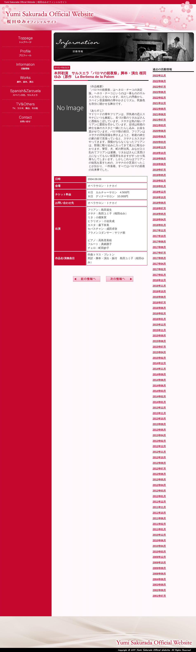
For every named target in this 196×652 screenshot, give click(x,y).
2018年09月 (159, 202)
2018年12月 (159, 191)
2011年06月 (159, 518)
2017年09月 (159, 241)
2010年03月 (159, 551)
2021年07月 (159, 119)
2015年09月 (159, 335)
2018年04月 (159, 219)
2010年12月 (159, 534)
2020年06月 (159, 136)
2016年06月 (159, 307)
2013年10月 (159, 418)
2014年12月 (159, 363)
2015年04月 (159, 352)
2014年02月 (159, 396)
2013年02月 (159, 440)
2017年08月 (159, 247)
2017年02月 (159, 269)
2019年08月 (159, 164)
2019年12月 (159, 147)
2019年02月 (159, 180)
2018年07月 (159, 208)
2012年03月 (159, 490)
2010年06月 (159, 540)
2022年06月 (159, 92)
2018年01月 (159, 225)
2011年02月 (159, 524)
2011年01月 (159, 529)
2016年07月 (159, 302)
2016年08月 (159, 297)
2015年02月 (159, 357)
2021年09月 (159, 108)
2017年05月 (159, 258)
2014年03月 (159, 391)
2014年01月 (159, 402)
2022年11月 (159, 75)
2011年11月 (159, 507)
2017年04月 (159, 263)
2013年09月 (159, 424)
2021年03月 (159, 125)
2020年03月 (159, 142)
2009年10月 (159, 562)
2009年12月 (159, 557)
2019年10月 (159, 153)
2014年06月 (159, 385)
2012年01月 (159, 496)
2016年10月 (159, 291)
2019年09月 (159, 158)
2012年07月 (159, 468)
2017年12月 (159, 230)
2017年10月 (159, 236)
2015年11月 (159, 330)
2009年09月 (159, 568)
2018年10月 (159, 197)
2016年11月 (159, 285)
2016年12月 (159, 280)
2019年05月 (159, 175)
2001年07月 (159, 595)
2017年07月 (159, 252)
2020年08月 (159, 130)
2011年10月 (159, 512)
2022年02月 (159, 97)
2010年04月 (159, 546)
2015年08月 (159, 341)
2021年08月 (159, 114)
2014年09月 (159, 374)
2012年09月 (159, 463)
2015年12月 (159, 324)
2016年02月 (159, 313)
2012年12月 (159, 446)
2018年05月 (159, 214)
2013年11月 (159, 413)
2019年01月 (159, 186)
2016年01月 (159, 319)
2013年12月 (159, 407)
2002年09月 (159, 590)
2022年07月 (159, 86)
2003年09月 (159, 584)
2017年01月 (159, 274)
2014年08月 (159, 380)
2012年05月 (159, 479)
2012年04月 (159, 485)
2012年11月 (159, 451)
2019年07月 (159, 169)
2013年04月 (159, 435)
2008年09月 (159, 573)
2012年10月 (159, 457)
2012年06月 (159, 474)
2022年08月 (159, 81)
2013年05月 (159, 429)
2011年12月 (159, 501)
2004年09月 (159, 579)
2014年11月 (159, 368)
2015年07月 (159, 346)
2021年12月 (159, 103)
